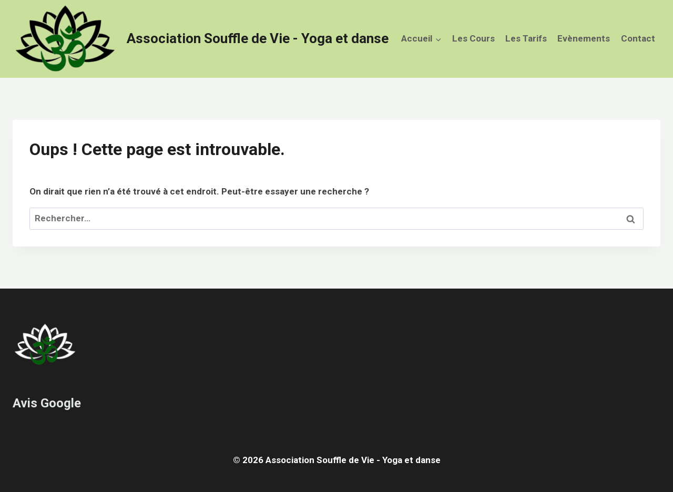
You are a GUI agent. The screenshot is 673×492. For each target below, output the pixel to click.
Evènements (583, 38)
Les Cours (473, 38)
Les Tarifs (526, 38)
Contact (638, 38)
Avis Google (47, 403)
